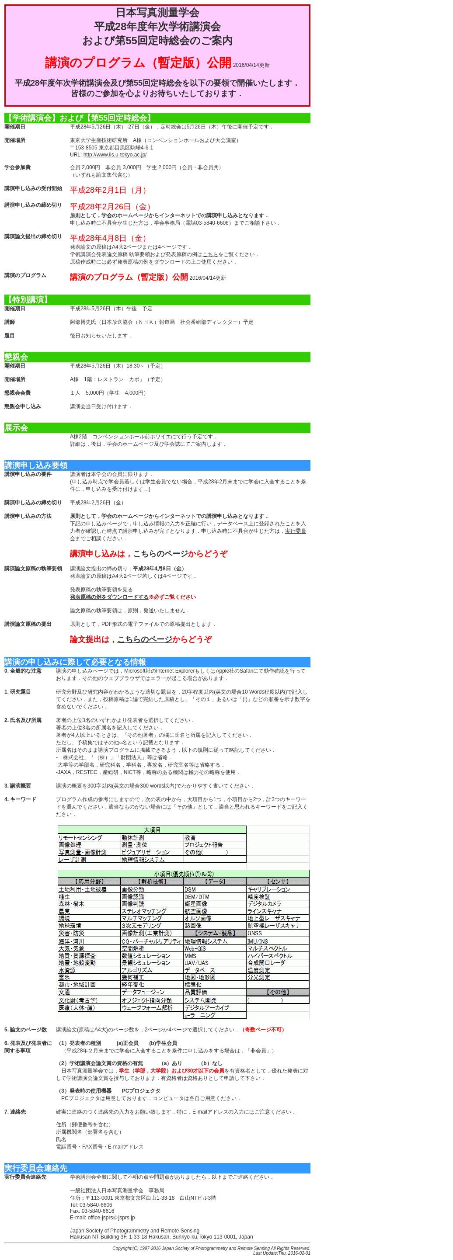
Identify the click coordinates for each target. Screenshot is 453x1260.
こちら (210, 254)
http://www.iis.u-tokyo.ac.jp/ (115, 155)
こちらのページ (160, 553)
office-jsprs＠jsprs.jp (111, 1218)
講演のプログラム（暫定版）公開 (138, 62)
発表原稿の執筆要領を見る (101, 590)
